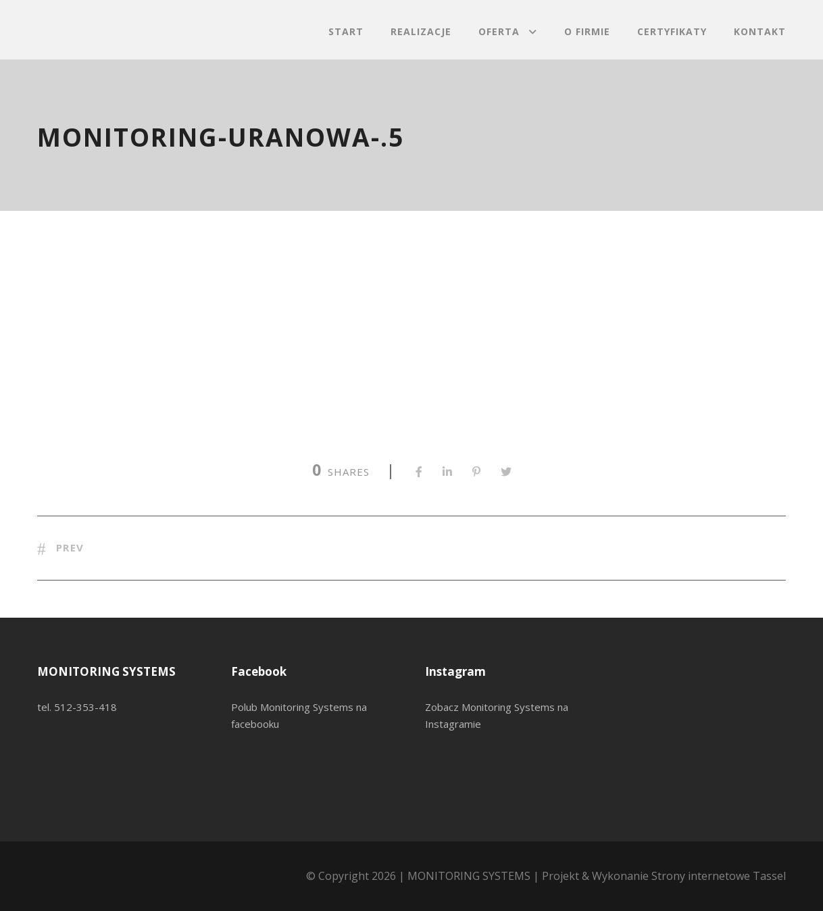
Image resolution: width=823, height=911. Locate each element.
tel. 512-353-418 (77, 707)
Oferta (499, 31)
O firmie (587, 31)
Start (346, 31)
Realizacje (421, 31)
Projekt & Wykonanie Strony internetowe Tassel (664, 875)
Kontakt (760, 31)
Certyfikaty (672, 31)
